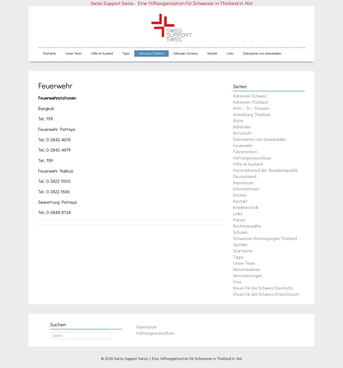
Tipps (126, 53)
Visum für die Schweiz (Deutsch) (263, 288)
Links (230, 53)
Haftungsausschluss (252, 158)
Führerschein (245, 151)
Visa (237, 282)
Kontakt (212, 53)
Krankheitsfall (245, 207)
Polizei (239, 220)
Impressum (243, 182)
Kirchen (240, 195)
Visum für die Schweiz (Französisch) (266, 294)
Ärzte (238, 120)
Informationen (246, 189)
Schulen (240, 232)
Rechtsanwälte (247, 226)
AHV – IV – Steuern (251, 108)
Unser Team (74, 53)
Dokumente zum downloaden (262, 53)
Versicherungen (247, 275)
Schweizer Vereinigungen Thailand (265, 238)
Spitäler (240, 244)
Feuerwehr (55, 85)
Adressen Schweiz (185, 53)
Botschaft (242, 133)
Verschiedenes (246, 269)
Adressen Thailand (151, 53)
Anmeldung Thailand (251, 114)
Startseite (49, 53)
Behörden (242, 127)
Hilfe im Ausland (102, 53)
